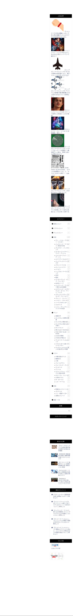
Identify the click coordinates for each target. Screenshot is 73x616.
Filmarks (28, 6)
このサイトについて (21, 2)
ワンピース (63, 367)
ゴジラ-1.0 (63, 391)
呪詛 (63, 277)
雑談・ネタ (62, 400)
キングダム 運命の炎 (63, 322)
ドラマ (62, 353)
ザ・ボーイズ (63, 380)
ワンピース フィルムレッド (63, 340)
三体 (63, 361)
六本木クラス (63, 377)
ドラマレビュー (62, 228)
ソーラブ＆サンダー (63, 303)
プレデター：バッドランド (63, 248)
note (6, 9)
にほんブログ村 (8, 408)
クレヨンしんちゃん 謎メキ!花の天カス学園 (63, 348)
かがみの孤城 (63, 336)
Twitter (16, 6)
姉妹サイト (17, 9)
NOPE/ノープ (63, 283)
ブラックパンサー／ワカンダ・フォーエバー (63, 295)
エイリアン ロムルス (63, 259)
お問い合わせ (38, 2)
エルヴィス (63, 305)
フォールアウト (63, 363)
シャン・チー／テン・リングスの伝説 (63, 307)
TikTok (39, 6)
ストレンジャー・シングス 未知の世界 (63, 372)
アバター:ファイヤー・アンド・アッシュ (63, 252)
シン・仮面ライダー (63, 393)
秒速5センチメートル (63, 389)
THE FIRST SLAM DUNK (8, 16)
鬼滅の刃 (63, 316)
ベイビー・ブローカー (63, 300)
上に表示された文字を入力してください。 (14, 604)
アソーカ (63, 369)
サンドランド (63, 328)
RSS (6, 6)
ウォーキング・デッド (63, 365)
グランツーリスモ (63, 265)
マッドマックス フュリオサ (63, 262)
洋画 (62, 237)
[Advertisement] (24, 46)
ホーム (7, 2)
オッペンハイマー (63, 267)
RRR (63, 275)
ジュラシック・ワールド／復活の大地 (63, 244)
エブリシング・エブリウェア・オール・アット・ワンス (63, 290)
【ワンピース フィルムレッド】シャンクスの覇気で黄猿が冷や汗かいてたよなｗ (61, 520)
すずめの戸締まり (63, 338)
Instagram (51, 6)
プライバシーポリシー (55, 2)
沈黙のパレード (63, 396)
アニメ (62, 312)
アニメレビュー (62, 233)
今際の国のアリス (63, 357)
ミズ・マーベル (63, 382)
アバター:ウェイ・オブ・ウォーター (63, 280)
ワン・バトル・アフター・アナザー (63, 241)
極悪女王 (63, 359)
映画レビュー (62, 224)
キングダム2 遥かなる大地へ (63, 324)
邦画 (62, 386)
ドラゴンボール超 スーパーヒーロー (63, 344)
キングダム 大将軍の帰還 (63, 318)
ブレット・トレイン (63, 298)
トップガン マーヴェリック (63, 272)
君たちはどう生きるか (63, 330)
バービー (63, 269)
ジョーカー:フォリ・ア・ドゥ (63, 256)
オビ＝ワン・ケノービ (63, 375)
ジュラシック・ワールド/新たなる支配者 (63, 286)
